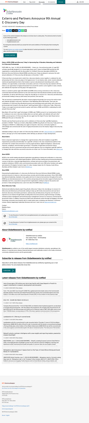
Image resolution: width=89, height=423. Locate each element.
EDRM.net (46, 182)
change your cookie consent (15, 49)
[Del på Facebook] (7, 30)
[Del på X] (13, 30)
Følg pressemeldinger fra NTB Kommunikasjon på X (15, 406)
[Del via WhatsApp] (22, 30)
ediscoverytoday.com (50, 202)
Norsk (3, 415)
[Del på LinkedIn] (10, 30)
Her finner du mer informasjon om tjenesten (13, 388)
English (8, 415)
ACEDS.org (29, 167)
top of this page (13, 217)
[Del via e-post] (25, 30)
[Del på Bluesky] (19, 30)
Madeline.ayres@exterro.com (10, 211)
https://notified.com (31, 244)
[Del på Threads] (16, 30)
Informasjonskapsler (7, 409)
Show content (10, 55)
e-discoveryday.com (49, 131)
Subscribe (8, 270)
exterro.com (59, 149)
